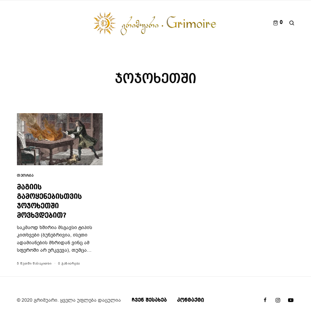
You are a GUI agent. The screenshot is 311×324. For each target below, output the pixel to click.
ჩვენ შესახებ (149, 300)
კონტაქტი (190, 300)
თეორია (25, 176)
